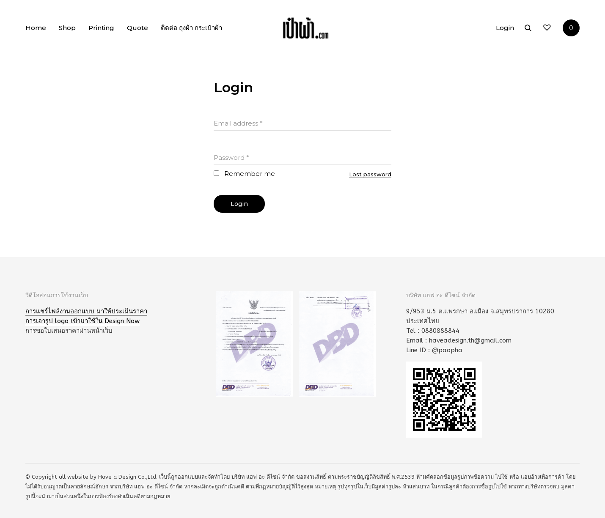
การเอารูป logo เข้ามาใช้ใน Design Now (82, 321)
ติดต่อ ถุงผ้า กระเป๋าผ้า (191, 28)
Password (231, 157)
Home (35, 28)
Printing (101, 28)
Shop (67, 28)
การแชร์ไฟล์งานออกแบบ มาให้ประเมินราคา (86, 311)
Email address (238, 123)
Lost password (370, 174)
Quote (137, 28)
